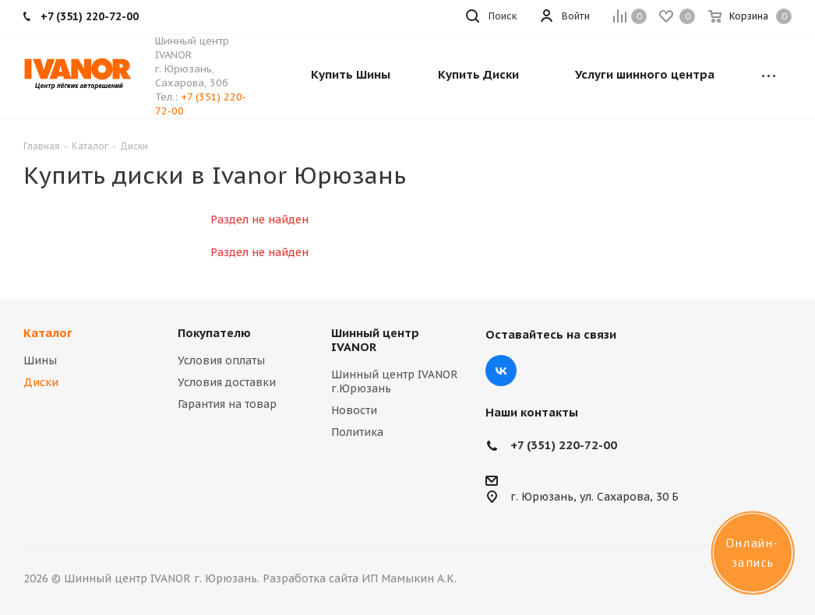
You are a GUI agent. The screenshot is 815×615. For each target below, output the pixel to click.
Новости (354, 410)
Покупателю (214, 332)
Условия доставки (227, 382)
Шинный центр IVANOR (375, 339)
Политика (357, 432)
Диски (40, 382)
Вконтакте (501, 370)
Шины (40, 360)
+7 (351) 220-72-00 (563, 445)
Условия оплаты (221, 360)
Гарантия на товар (227, 404)
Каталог (47, 332)
